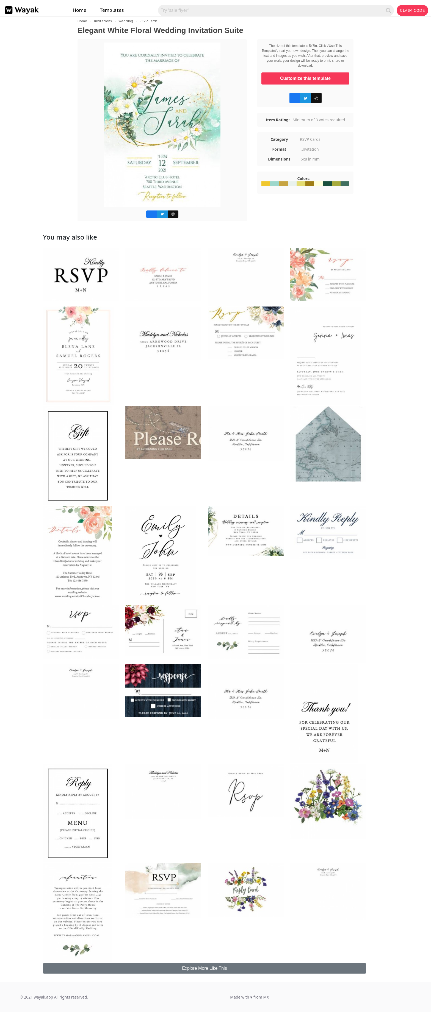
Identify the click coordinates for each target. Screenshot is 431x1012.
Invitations (103, 21)
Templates (112, 10)
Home (79, 10)
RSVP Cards (149, 21)
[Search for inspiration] (272, 10)
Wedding (125, 21)
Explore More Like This (204, 968)
